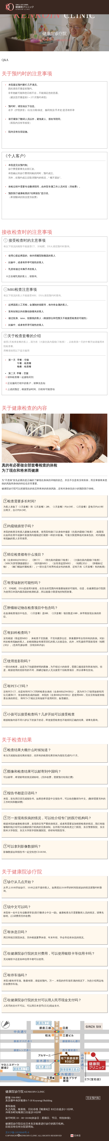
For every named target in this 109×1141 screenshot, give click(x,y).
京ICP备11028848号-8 (17, 1132)
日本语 (75, 1135)
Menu (103, 7)
